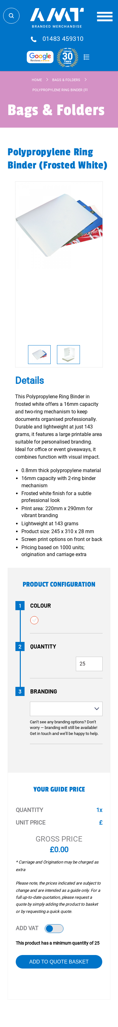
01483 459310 (63, 39)
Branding (43, 691)
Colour (40, 605)
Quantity (43, 646)
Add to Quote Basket (59, 961)
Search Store (11, 16)
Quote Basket (87, 57)
